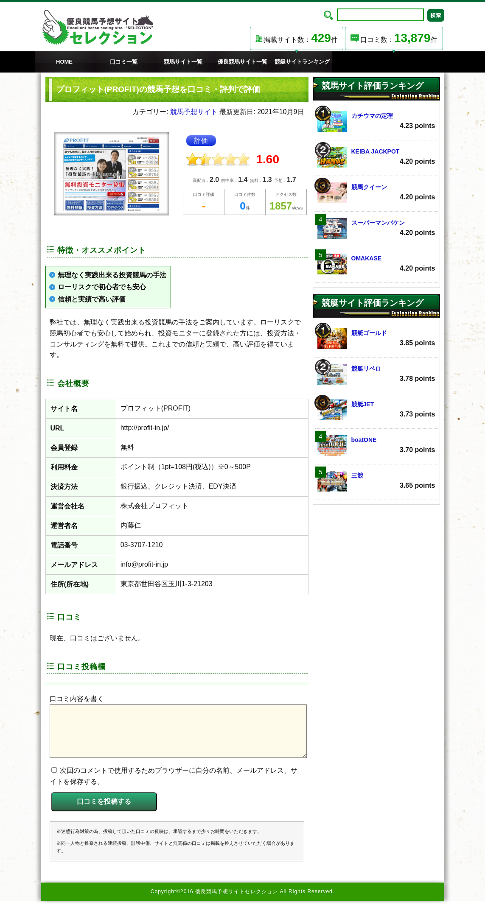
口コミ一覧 (123, 62)
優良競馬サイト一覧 (242, 62)
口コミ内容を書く (77, 698)
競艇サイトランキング (302, 62)
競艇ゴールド (376, 338)
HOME (64, 62)
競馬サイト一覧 (183, 62)
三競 (376, 481)
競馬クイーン (376, 192)
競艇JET (376, 410)
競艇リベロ (376, 374)
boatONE (376, 445)
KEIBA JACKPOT (376, 157)
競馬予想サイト (194, 111)
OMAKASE (376, 264)
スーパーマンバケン (376, 228)
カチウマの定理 (376, 121)
